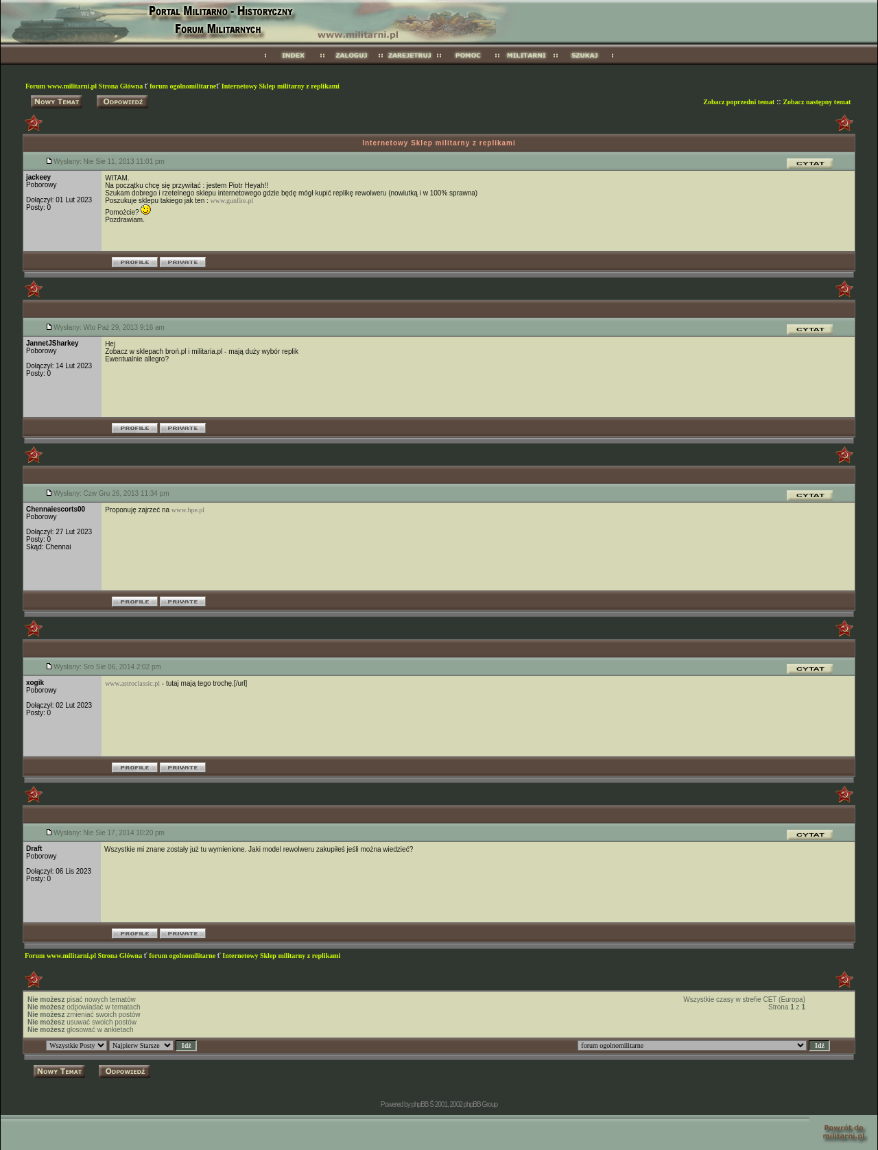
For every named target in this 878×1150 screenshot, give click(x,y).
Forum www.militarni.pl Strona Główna (85, 86)
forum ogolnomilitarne (183, 86)
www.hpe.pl (187, 510)
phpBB (419, 1104)
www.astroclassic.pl (132, 683)
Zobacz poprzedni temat (738, 102)
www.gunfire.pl (232, 200)
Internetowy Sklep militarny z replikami (281, 86)
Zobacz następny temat (817, 102)
